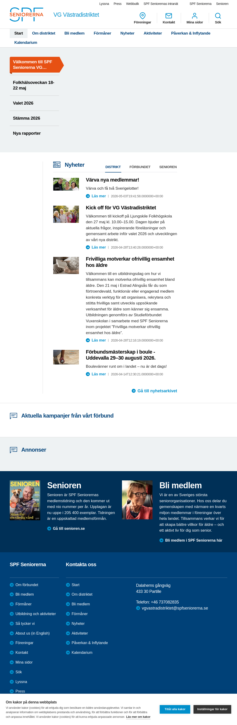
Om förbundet (27, 585)
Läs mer (99, 196)
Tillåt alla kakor (175, 709)
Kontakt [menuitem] (169, 18)
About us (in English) (33, 633)
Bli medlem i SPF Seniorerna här (193, 540)
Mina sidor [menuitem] (195, 18)
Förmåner (102, 33)
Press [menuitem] (118, 4)
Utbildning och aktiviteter (36, 614)
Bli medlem (74, 33)
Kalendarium (25, 42)
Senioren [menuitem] (222, 4)
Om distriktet (43, 33)
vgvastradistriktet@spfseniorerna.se (175, 608)
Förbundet (140, 167)
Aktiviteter (153, 33)
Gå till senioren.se (69, 528)
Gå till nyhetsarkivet (157, 391)
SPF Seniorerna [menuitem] (201, 4)
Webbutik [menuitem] (132, 4)
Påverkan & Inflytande (190, 33)
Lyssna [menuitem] (104, 4)
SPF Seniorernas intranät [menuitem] (160, 4)
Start (18, 33)
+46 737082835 (165, 602)
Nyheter (127, 33)
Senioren (168, 167)
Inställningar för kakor (212, 709)
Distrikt (113, 167)
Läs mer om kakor (138, 717)
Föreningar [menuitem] (142, 18)
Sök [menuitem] (218, 18)
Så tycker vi (25, 624)
